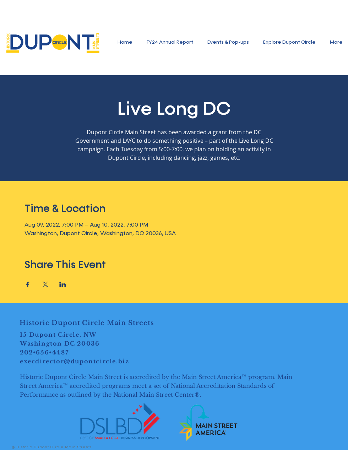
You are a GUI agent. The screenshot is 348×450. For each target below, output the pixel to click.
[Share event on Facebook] (28, 284)
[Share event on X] (45, 284)
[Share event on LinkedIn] (62, 284)
